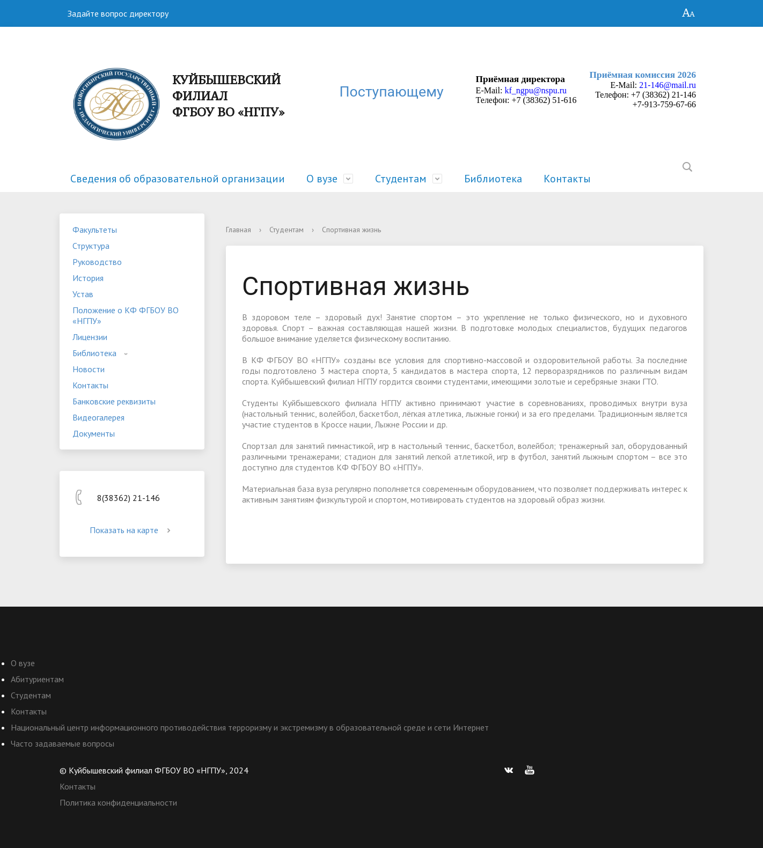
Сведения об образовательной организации (177, 179)
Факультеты (94, 229)
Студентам (401, 179)
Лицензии (89, 336)
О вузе (322, 179)
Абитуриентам (37, 679)
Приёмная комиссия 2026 (643, 75)
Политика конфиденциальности (118, 802)
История (88, 277)
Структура (90, 245)
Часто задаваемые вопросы (62, 743)
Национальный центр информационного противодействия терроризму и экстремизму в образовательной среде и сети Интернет (250, 727)
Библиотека (493, 179)
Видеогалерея (98, 417)
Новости (88, 369)
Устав (82, 294)
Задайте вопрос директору (118, 13)
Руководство (97, 261)
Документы (93, 433)
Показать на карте (132, 530)
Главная (238, 229)
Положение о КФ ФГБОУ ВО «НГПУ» (125, 315)
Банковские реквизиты (114, 401)
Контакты (567, 179)
